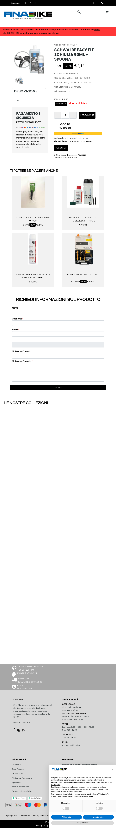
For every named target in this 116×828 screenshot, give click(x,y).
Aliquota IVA (60, 91)
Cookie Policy (36, 798)
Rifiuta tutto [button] (66, 817)
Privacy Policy (20, 798)
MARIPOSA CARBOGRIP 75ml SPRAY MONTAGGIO (33, 276)
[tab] (29, 95)
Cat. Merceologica (63, 82)
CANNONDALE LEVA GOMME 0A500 (33, 219)
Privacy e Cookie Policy (22, 791)
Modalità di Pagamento (22, 778)
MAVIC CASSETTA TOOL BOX (83, 274)
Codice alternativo (63, 78)
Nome (15, 308)
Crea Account (18, 769)
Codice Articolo (62, 45)
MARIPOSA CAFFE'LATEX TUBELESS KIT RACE (83, 219)
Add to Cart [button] (87, 115)
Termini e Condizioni (20, 787)
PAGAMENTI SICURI (27, 673)
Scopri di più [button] (82, 823)
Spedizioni (16, 782)
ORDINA (61, 148)
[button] (15, 3)
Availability (61, 104)
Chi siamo (16, 765)
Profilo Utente (18, 774)
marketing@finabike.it (71, 745)
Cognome (17, 319)
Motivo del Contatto (22, 351)
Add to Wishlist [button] (65, 126)
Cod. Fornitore (61, 73)
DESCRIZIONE (29, 96)
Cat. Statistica (61, 87)
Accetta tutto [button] (98, 817)
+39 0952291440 (69, 738)
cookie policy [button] (56, 785)
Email (15, 330)
